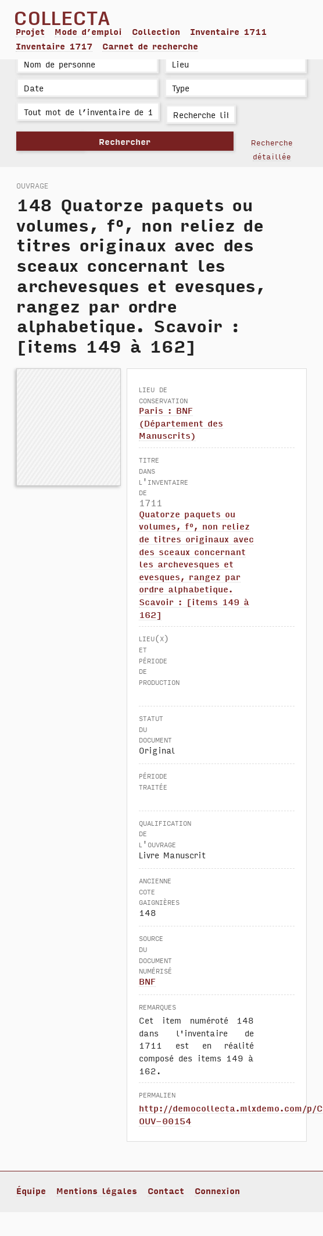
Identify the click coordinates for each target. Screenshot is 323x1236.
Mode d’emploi (88, 31)
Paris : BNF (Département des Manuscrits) (181, 423)
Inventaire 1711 (228, 31)
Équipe (31, 1190)
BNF (147, 981)
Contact (166, 1190)
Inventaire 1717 (54, 46)
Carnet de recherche (150, 46)
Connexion (217, 1190)
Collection (156, 31)
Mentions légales (96, 1190)
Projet (30, 31)
